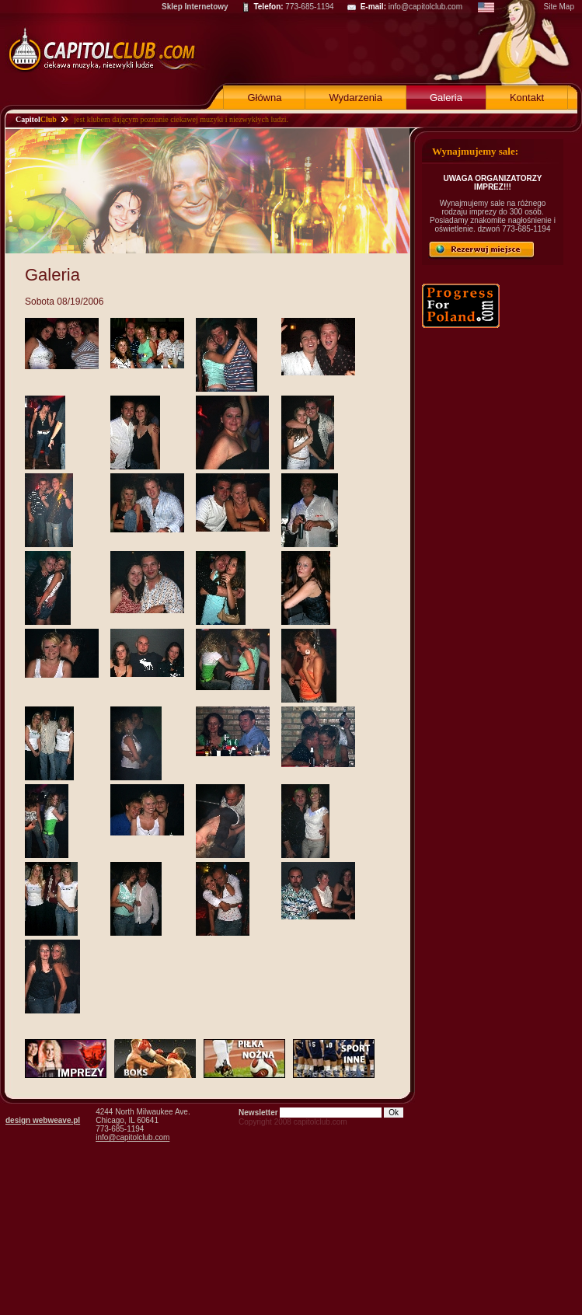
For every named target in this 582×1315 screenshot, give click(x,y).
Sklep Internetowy (195, 6)
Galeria (446, 97)
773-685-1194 (309, 6)
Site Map (559, 6)
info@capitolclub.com (425, 6)
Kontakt (527, 97)
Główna (264, 97)
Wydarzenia (355, 97)
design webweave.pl (42, 1120)
